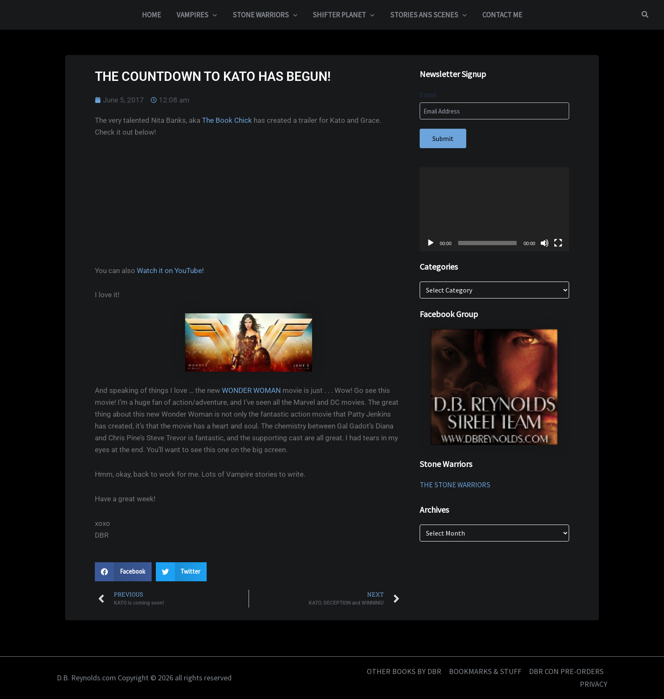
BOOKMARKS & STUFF (485, 671)
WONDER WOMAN (251, 390)
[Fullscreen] (558, 243)
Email (428, 95)
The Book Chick (227, 120)
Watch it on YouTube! (170, 270)
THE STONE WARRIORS (455, 484)
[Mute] (544, 243)
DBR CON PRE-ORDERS (566, 671)
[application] (494, 209)
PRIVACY (593, 684)
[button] (214, 14)
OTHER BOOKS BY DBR (404, 671)
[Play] (430, 243)
